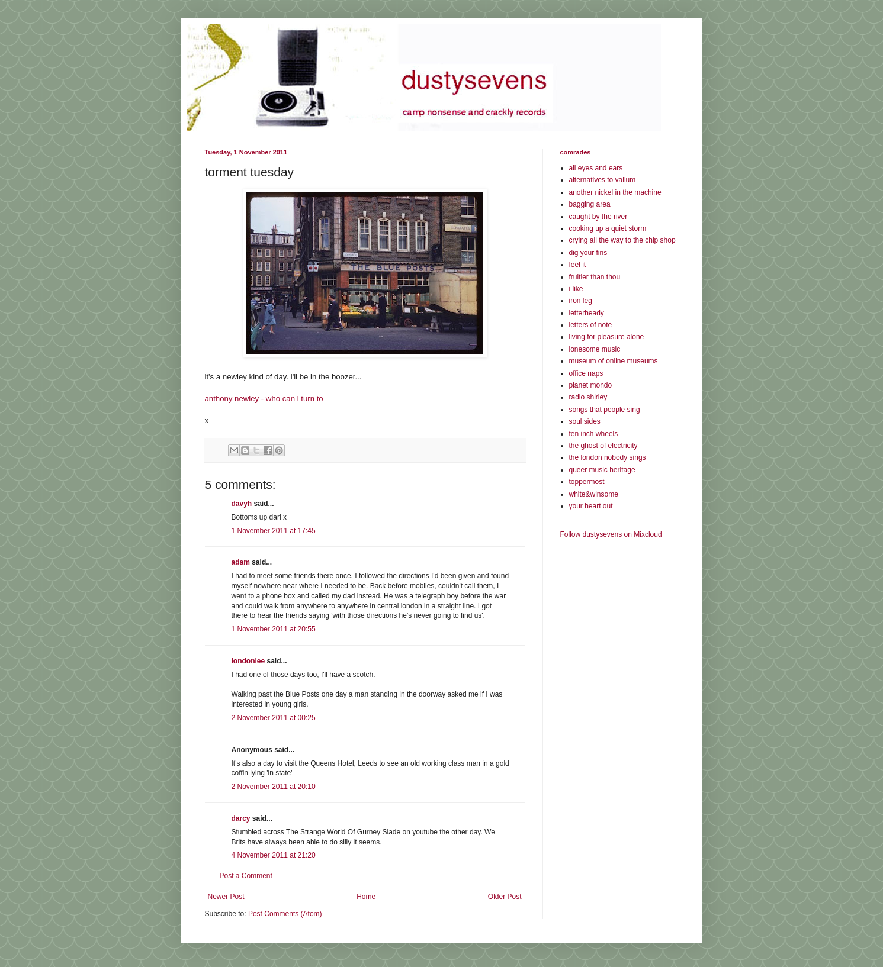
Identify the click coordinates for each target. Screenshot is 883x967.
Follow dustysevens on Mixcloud (611, 534)
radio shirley (588, 397)
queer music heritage (602, 470)
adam (241, 562)
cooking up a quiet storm (608, 228)
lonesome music (595, 349)
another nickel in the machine (615, 192)
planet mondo (590, 385)
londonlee (248, 661)
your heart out (591, 506)
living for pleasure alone (606, 337)
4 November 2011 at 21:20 (274, 855)
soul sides (585, 421)
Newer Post (226, 896)
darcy (241, 818)
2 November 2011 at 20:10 (274, 786)
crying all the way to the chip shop (622, 240)
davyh (242, 503)
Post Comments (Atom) (285, 914)
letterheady (586, 313)
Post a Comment (246, 876)
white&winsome (593, 494)
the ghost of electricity (603, 445)
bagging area (590, 204)
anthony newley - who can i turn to (264, 398)
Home (366, 896)
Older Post (505, 896)
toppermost (587, 482)
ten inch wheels (593, 434)
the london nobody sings (607, 457)
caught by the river (598, 216)
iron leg (580, 300)
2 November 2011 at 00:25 (274, 718)
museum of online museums (613, 361)
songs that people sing (604, 409)
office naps (586, 373)
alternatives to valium (602, 180)
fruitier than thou (595, 277)
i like (576, 289)
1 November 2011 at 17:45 (274, 531)
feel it (577, 264)
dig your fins (588, 253)
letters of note (590, 325)
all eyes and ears (596, 168)
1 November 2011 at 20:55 (274, 629)
